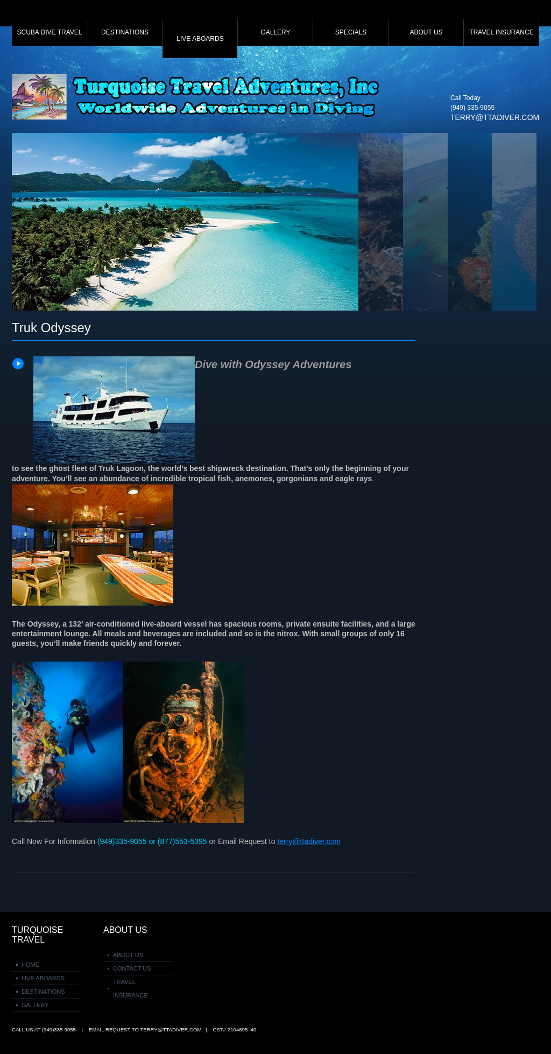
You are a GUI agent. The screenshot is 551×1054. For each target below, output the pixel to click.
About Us (425, 32)
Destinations (125, 32)
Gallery (275, 32)
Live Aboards (199, 39)
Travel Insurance (501, 32)
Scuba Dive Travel (49, 32)
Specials (351, 32)
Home (30, 964)
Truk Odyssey (51, 327)
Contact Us (132, 968)
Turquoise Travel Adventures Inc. (197, 97)
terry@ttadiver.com (494, 117)
